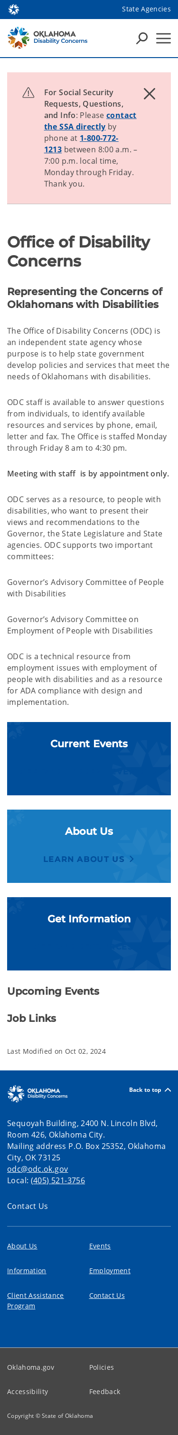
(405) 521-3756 (58, 1180)
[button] (88, 772)
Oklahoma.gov (30, 1367)
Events (100, 1245)
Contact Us (27, 1206)
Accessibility (27, 1391)
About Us (22, 1245)
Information (27, 1270)
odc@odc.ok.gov (37, 1169)
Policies (101, 1367)
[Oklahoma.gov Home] (13, 8)
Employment (110, 1270)
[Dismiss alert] (149, 94)
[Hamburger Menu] (163, 38)
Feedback (105, 1391)
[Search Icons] (141, 38)
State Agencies (146, 8)
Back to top (150, 1090)
